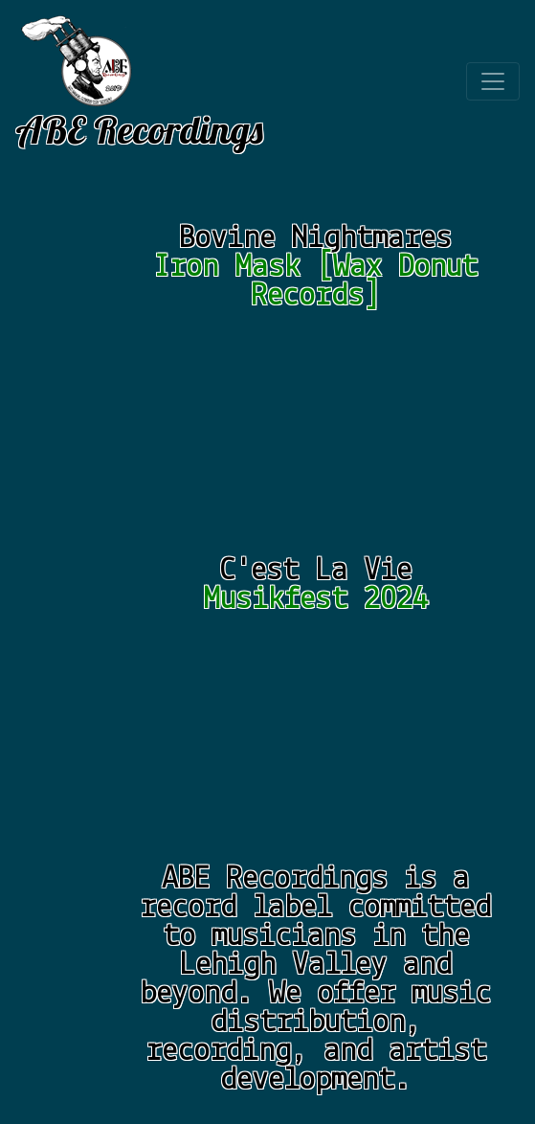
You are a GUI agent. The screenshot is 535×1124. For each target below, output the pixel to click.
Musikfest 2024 (316, 600)
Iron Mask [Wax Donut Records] (315, 282)
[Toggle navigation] (493, 81)
